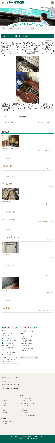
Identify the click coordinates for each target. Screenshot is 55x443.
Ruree (3, 425)
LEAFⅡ (4, 423)
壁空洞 (4, 290)
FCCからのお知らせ (26, 398)
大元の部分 (6, 255)
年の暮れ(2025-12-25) (26, 341)
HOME (5, 28)
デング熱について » (45, 122)
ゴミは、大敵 (7, 184)
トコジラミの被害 (8, 219)
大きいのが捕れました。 (11, 237)
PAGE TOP (49, 322)
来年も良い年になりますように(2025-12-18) (28, 350)
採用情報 (4, 412)
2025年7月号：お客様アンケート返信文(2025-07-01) (9, 339)
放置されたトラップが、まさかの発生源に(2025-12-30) (28, 337)
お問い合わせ (5, 410)
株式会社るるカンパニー (8, 421)
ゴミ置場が (6, 308)
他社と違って (7, 201)
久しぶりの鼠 (7, 166)
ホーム (3, 398)
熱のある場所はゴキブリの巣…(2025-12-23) (28, 345)
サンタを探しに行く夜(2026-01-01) (28, 332)
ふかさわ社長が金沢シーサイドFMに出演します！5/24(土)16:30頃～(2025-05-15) (9, 346)
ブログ (3, 408)
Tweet (5, 117)
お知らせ (4, 400)
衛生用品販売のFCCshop (27, 415)
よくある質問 (24, 412)
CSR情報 (4, 405)
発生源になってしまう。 (11, 148)
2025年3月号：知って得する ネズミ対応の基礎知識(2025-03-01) (9, 359)
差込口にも (6, 272)
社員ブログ (23, 408)
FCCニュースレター (26, 400)
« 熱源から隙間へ (9, 122)
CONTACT (52, 3)
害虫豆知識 (23, 410)
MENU (2, 3)
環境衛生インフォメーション (28, 403)
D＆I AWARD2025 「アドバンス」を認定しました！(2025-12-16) (10, 333)
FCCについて (5, 403)
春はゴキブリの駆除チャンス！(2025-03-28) (9, 353)
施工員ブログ (14, 28)
